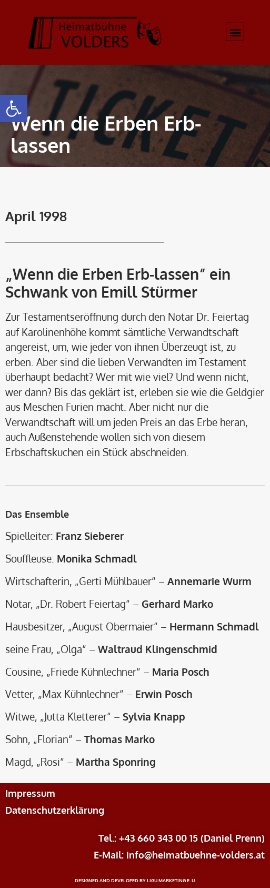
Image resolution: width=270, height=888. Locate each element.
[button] (13, 108)
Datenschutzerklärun (51, 810)
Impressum (30, 793)
